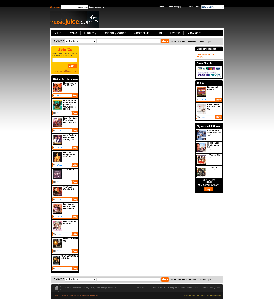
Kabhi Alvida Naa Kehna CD (214, 131)
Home (161, 7)
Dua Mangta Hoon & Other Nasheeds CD (69, 206)
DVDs (72, 33)
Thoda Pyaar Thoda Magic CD (213, 145)
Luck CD (215, 167)
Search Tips (205, 41)
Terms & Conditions (72, 288)
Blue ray (90, 33)
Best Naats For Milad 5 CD (70, 222)
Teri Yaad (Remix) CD (68, 188)
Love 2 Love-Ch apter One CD (213, 106)
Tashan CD (214, 155)
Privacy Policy (88, 288)
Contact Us (111, 288)
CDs (58, 33)
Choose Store (194, 7)
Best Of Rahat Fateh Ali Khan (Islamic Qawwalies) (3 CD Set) (70, 104)
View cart (194, 33)
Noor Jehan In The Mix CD (69, 84)
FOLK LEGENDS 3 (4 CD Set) (69, 257)
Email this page (175, 7)
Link (160, 33)
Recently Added (115, 33)
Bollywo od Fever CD (212, 88)
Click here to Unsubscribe (65, 71)
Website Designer (192, 295)
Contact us (141, 33)
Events (175, 33)
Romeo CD (71, 170)
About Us (100, 288)
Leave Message (95, 7)
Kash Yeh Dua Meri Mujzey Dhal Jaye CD (69, 120)
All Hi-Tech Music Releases (183, 41)
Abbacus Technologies (211, 295)
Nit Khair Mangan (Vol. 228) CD (69, 154)
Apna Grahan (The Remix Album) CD (69, 137)
